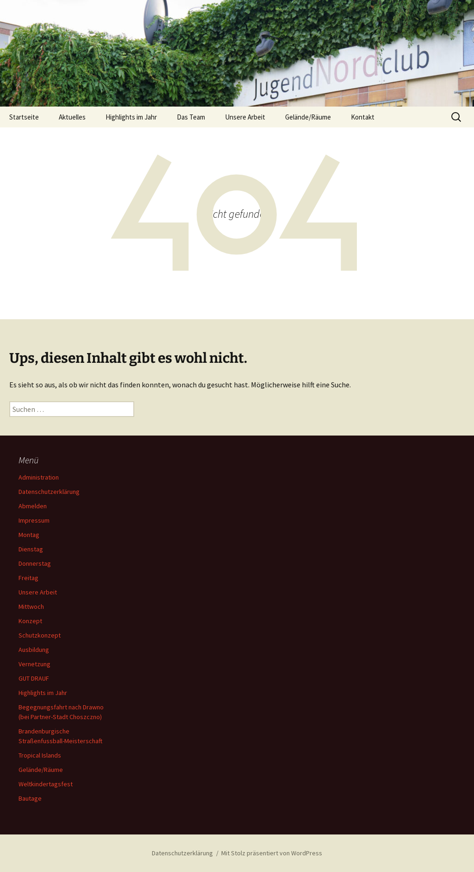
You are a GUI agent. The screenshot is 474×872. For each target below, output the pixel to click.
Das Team (191, 117)
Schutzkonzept (40, 635)
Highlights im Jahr (131, 117)
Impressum (34, 520)
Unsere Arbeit (245, 117)
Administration (39, 477)
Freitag (28, 578)
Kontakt (362, 117)
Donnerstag (35, 563)
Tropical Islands (40, 755)
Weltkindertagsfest (46, 784)
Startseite (24, 117)
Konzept (30, 621)
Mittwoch (31, 606)
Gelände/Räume (308, 117)
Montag (29, 535)
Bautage (30, 798)
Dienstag (31, 549)
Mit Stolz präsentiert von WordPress (271, 853)
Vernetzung (34, 664)
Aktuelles (72, 117)
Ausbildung (34, 649)
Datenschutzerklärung (49, 491)
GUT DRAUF (34, 678)
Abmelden (33, 506)
